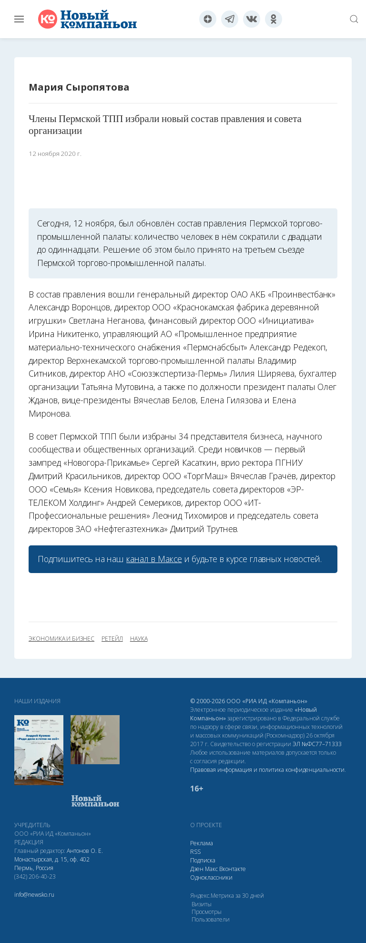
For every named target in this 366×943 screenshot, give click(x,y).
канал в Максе (154, 558)
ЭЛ (317, 744)
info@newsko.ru (34, 895)
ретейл (112, 639)
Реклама (201, 843)
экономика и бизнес (61, 639)
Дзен (196, 869)
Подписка (202, 860)
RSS (195, 852)
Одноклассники (211, 877)
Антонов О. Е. (85, 851)
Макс (211, 869)
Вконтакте (232, 869)
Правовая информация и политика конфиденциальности (267, 770)
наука (139, 639)
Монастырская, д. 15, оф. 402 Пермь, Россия (52, 863)
